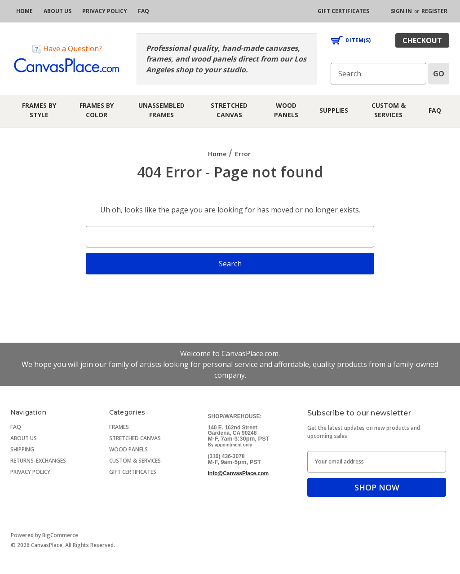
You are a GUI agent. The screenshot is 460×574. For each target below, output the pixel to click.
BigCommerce (60, 535)
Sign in (401, 11)
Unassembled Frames (161, 110)
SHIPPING (22, 449)
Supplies (333, 110)
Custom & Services (389, 110)
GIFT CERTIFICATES (132, 472)
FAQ (435, 110)
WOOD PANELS (128, 449)
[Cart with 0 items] (351, 40)
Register (434, 11)
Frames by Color (97, 110)
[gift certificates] (343, 11)
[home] (24, 11)
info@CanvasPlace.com (238, 473)
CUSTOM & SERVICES (135, 460)
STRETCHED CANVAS (135, 438)
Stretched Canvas (229, 110)
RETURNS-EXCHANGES (38, 460)
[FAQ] (144, 11)
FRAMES (119, 427)
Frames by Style (39, 110)
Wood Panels (286, 110)
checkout (422, 40)
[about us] (57, 11)
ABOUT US (23, 438)
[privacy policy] (105, 11)
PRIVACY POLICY (30, 472)
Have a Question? (67, 49)
